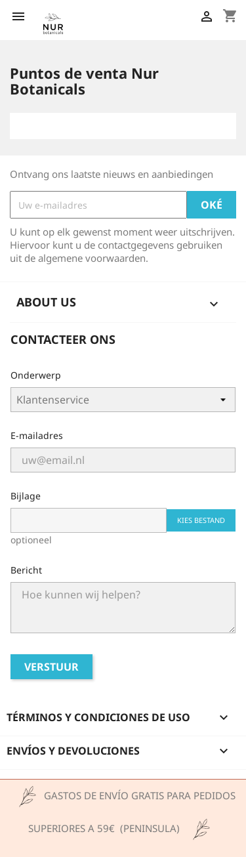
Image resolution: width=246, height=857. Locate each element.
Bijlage (25, 496)
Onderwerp (35, 375)
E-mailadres (36, 435)
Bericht (26, 570)
